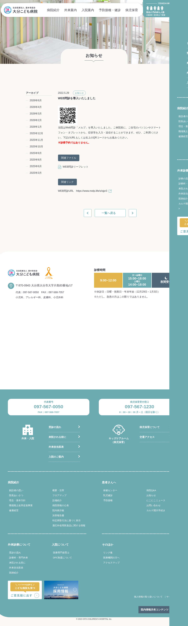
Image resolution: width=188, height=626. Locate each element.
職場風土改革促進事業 (173, 131)
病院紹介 (53, 10)
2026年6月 (36, 100)
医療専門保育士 (61, 552)
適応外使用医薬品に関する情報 (68, 525)
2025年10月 (36, 146)
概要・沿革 (58, 490)
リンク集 (108, 552)
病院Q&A (151, 490)
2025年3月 (36, 173)
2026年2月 (36, 120)
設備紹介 (57, 500)
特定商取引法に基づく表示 (66, 520)
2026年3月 (36, 113)
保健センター (110, 490)
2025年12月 (36, 133)
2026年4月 (36, 107)
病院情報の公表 (60, 505)
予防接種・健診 (110, 10)
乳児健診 (108, 495)
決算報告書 (58, 515)
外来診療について (171, 170)
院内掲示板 (58, 510)
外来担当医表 (168, 193)
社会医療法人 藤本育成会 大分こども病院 (20, 10)
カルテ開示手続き (170, 203)
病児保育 (131, 10)
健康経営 (166, 136)
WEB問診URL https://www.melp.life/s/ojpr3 (84, 191)
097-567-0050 (31, 292)
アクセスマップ (111, 562)
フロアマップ (59, 495)
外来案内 (70, 10)
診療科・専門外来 (170, 183)
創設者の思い (168, 116)
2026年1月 (36, 126)
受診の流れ (55, 427)
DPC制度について (62, 557)
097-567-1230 (139, 406)
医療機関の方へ (111, 557)
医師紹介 (166, 198)
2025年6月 (36, 166)
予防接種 (108, 500)
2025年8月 (36, 159)
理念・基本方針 (169, 126)
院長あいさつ (168, 121)
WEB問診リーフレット (73, 166)
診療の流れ (167, 178)
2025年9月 (36, 153)
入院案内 (88, 10)
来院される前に (169, 188)
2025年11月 (36, 140)
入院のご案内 (56, 456)
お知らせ (79, 93)
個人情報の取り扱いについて (148, 596)
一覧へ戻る (109, 213)
